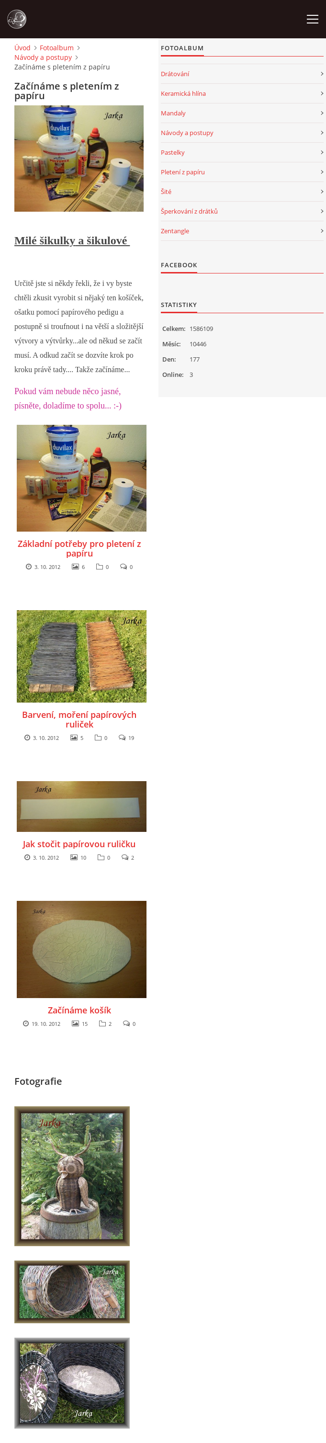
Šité (166, 191)
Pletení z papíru (183, 172)
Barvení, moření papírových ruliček (79, 719)
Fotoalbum (57, 47)
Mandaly (173, 113)
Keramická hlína (183, 93)
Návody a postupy (43, 57)
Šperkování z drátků (189, 211)
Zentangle (175, 231)
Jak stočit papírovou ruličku (79, 844)
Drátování (175, 73)
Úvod (22, 47)
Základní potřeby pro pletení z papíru (79, 548)
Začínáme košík (79, 1010)
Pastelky (173, 152)
